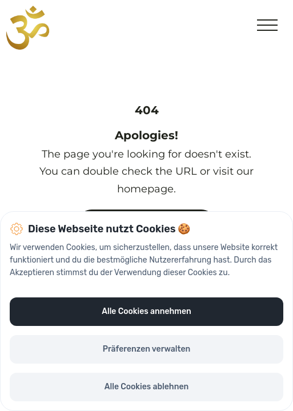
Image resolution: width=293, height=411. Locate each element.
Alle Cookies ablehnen (146, 387)
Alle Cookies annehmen (146, 311)
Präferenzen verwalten (147, 349)
